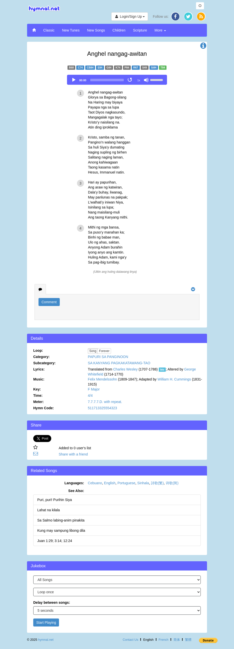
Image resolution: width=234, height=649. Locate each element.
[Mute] (146, 80)
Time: (37, 396)
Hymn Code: (43, 408)
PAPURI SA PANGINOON (108, 357)
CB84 (90, 67)
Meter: (38, 402)
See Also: (76, 491)
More (160, 30)
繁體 (188, 640)
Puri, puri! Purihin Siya (54, 500)
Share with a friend (73, 454)
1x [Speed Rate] (138, 80)
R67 (135, 67)
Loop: (38, 350)
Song (92, 351)
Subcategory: (44, 363)
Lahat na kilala (48, 510)
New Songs (96, 30)
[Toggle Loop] (130, 80)
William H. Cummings (174, 379)
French (163, 640)
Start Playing (46, 622)
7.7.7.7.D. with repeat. (105, 402)
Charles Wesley (125, 369)
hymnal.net (46, 640)
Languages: (74, 483)
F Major (94, 389)
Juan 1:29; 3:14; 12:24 (54, 541)
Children (119, 30)
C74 (80, 67)
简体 (177, 640)
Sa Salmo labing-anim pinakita (60, 520)
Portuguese (127, 483)
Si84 (153, 67)
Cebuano (95, 483)
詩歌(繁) (157, 483)
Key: (37, 389)
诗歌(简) (172, 483)
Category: (41, 357)
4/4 (90, 396)
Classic (48, 30)
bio (162, 369)
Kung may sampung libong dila (61, 530)
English (110, 483)
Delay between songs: (51, 602)
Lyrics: (38, 369)
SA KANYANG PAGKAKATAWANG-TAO (119, 363)
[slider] (107, 80)
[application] (117, 80)
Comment (49, 302)
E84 (100, 67)
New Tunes (71, 30)
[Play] (73, 80)
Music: (38, 379)
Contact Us (130, 640)
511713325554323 (102, 408)
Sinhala (143, 483)
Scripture (140, 30)
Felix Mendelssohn (102, 379)
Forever (104, 351)
